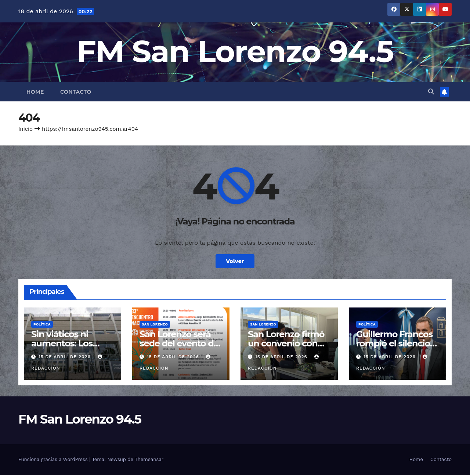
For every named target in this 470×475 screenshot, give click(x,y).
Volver (235, 261)
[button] (431, 91)
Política (42, 324)
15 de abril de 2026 (66, 356)
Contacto (75, 92)
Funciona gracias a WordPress (53, 459)
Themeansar (149, 459)
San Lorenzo (155, 324)
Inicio (25, 129)
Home (35, 92)
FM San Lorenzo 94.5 (235, 51)
